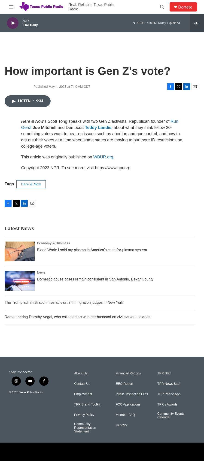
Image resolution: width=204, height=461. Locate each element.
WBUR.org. (103, 157)
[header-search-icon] (162, 7)
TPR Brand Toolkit (87, 404)
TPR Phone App (168, 394)
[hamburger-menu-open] (11, 7)
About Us (81, 373)
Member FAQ (125, 415)
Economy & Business (53, 243)
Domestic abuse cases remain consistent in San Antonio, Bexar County (95, 279)
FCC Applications (128, 404)
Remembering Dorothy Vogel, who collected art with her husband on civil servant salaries (77, 317)
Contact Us (82, 383)
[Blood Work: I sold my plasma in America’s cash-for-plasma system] (20, 251)
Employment (83, 394)
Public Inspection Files (132, 394)
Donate (185, 7)
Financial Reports (128, 373)
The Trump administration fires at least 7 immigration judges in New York (64, 302)
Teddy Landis (98, 127)
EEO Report (124, 383)
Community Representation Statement (85, 427)
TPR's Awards (167, 404)
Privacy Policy (84, 415)
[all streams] (197, 23)
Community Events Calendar (170, 415)
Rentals (121, 425)
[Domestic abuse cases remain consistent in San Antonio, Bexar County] (20, 281)
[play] (12, 23)
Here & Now (31, 184)
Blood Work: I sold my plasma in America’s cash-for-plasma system (92, 250)
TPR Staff (164, 373)
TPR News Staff (168, 383)
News (41, 272)
